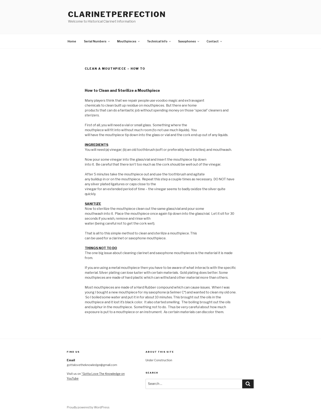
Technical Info (159, 41)
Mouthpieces (128, 41)
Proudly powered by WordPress (88, 407)
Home (72, 41)
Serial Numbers (97, 41)
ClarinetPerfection (117, 14)
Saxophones (189, 41)
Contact (215, 41)
